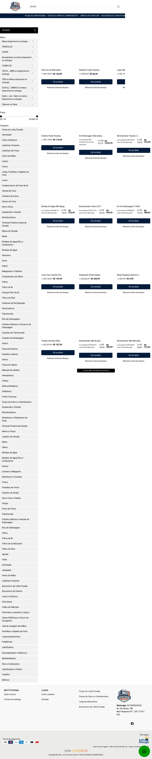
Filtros (19, 30)
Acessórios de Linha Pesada (114, 16)
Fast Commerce (124, 696)
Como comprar (48, 694)
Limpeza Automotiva (89, 16)
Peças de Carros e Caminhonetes (63, 16)
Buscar (118, 6)
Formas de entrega (12, 699)
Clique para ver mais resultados (96, 405)
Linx (15, 6)
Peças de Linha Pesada (35, 16)
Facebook (132, 723)
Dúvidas (45, 699)
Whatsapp (144, 751)
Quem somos (10, 694)
